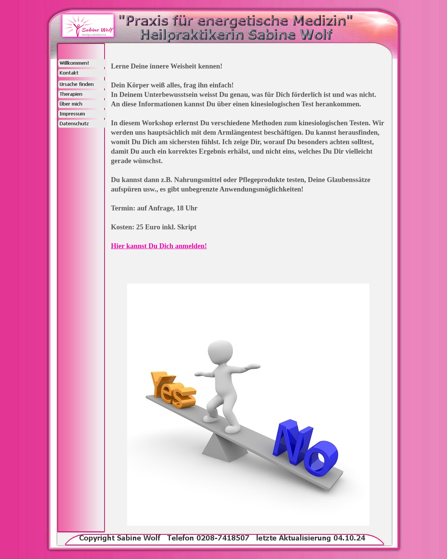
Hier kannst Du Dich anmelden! (159, 246)
